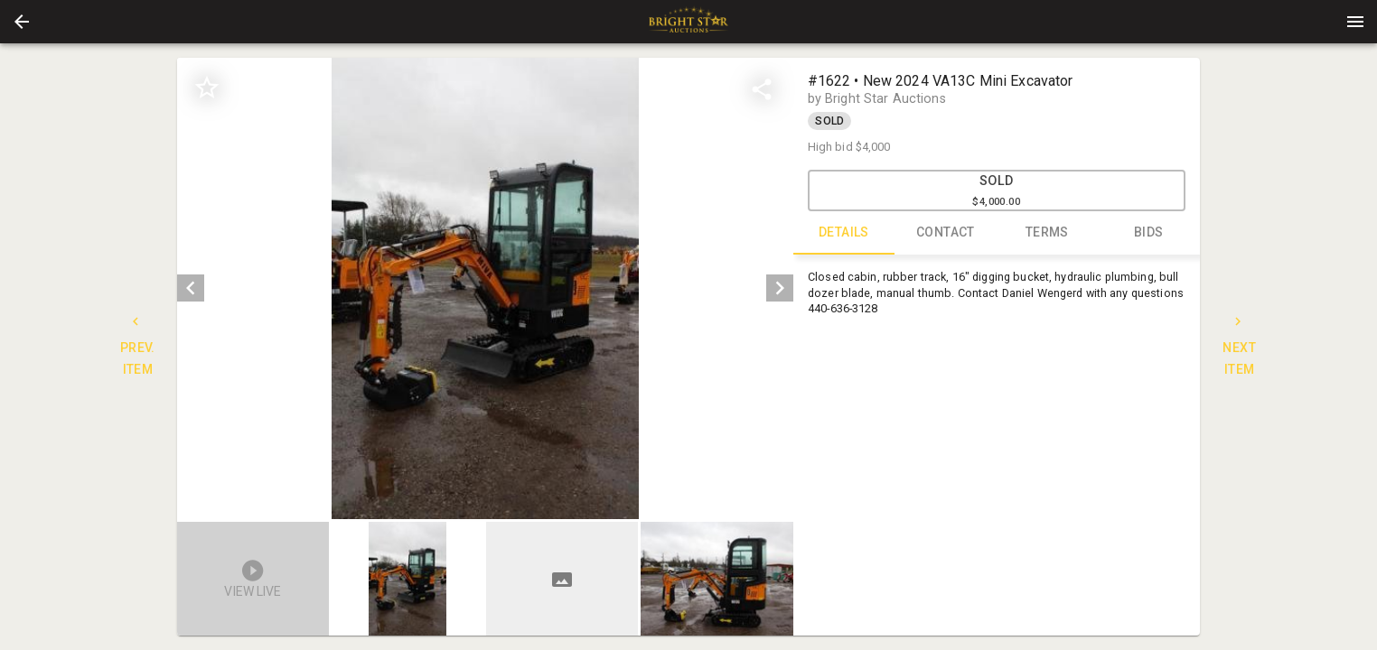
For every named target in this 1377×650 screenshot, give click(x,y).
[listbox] (484, 288)
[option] (484, 288)
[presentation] (688, 21)
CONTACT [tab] (946, 233)
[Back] (21, 21)
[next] (779, 288)
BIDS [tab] (1149, 233)
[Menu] (1355, 21)
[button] (21, 21)
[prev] (190, 288)
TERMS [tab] (1048, 233)
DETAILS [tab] (844, 233)
